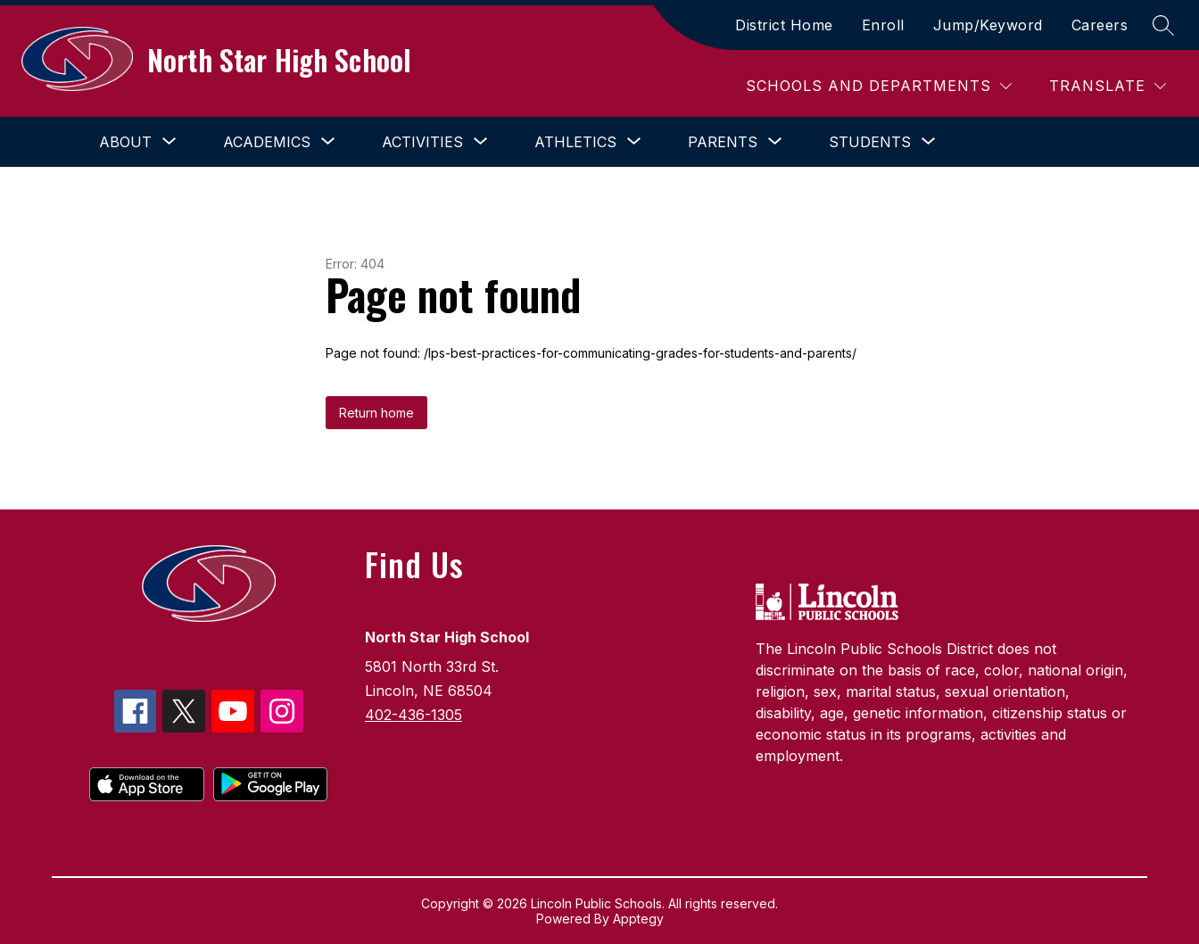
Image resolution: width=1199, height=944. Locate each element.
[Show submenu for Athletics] (575, 142)
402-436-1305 (413, 715)
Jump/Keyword (988, 25)
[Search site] (1163, 25)
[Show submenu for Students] (870, 142)
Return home (376, 412)
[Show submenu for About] (125, 142)
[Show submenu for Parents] (722, 142)
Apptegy (638, 918)
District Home (784, 25)
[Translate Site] (1107, 86)
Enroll (883, 25)
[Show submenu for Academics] (266, 142)
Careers (1100, 25)
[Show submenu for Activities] (422, 142)
